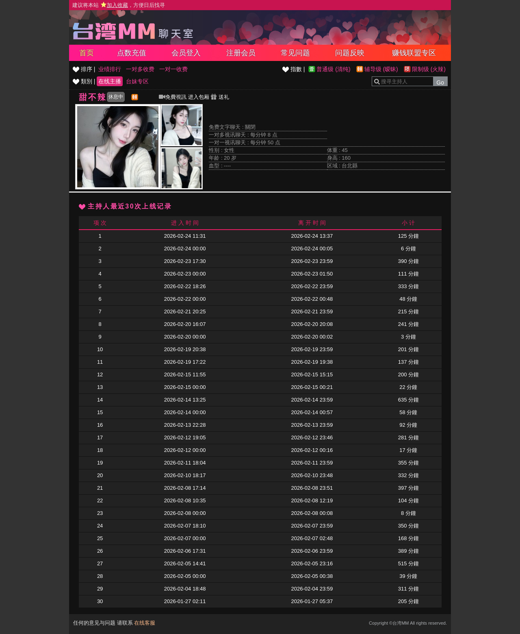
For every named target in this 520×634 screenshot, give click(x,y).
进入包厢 (198, 97)
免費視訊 (172, 97)
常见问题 (295, 53)
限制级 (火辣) (429, 69)
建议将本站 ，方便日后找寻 (118, 5)
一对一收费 (173, 69)
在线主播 (109, 81)
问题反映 (349, 53)
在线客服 (144, 623)
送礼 (219, 97)
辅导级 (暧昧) (381, 69)
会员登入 (186, 53)
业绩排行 (109, 69)
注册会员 (241, 53)
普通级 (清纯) (333, 69)
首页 (86, 53)
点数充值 (131, 53)
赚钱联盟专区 (414, 53)
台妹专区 (137, 81)
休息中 (115, 97)
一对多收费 (140, 69)
